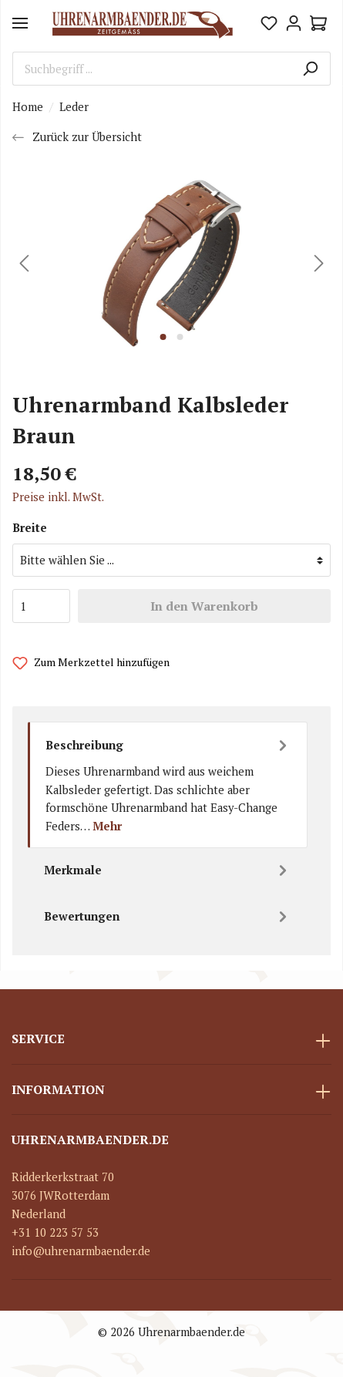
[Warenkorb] (318, 23)
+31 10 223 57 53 (55, 1232)
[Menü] (20, 23)
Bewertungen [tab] (167, 916)
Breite (29, 527)
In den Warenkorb (204, 606)
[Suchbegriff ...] (151, 69)
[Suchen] (310, 69)
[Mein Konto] (293, 23)
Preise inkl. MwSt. (58, 497)
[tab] (168, 784)
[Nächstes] (319, 263)
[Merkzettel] (269, 23)
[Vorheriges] (23, 263)
